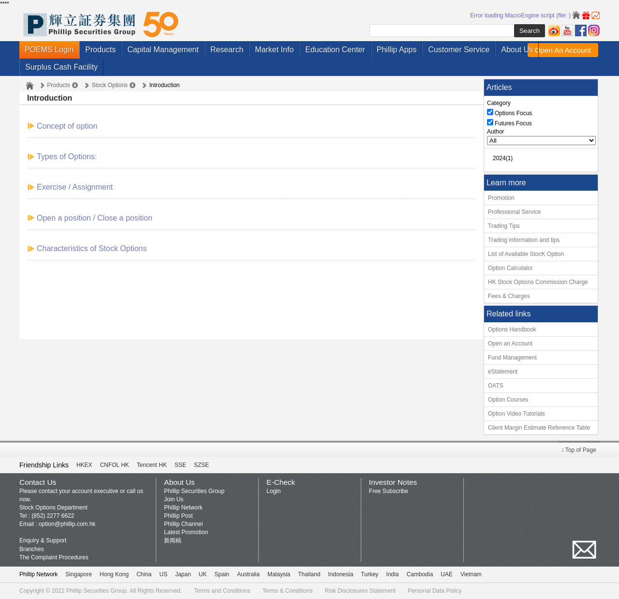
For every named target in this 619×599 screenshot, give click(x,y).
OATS (495, 385)
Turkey (369, 574)
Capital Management (163, 49)
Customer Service (458, 49)
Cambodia (420, 574)
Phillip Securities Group (194, 491)
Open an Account (510, 343)
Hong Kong (114, 574)
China (143, 574)
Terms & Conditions (287, 590)
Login (273, 491)
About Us (517, 49)
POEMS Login (49, 49)
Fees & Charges (509, 296)
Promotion (501, 198)
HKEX (84, 465)
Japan (183, 574)
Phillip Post (178, 515)
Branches (31, 549)
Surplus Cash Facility (61, 67)
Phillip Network (183, 507)
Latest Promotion (186, 532)
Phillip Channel (183, 524)
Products (100, 49)
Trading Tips (504, 226)
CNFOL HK (114, 465)
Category (499, 103)
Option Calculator (510, 268)
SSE (180, 465)
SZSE (201, 465)
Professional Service (514, 212)
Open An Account (563, 50)
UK (203, 574)
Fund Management (512, 357)
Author (495, 131)
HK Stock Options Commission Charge (538, 282)
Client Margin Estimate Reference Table (539, 427)
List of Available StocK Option (526, 254)
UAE (447, 574)
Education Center (335, 49)
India (392, 574)
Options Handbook (512, 329)
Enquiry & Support (42, 540)
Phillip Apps (397, 49)
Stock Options (109, 85)
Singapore (78, 574)
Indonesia (340, 574)
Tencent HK (152, 465)
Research (226, 49)
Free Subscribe (388, 491)
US (163, 574)
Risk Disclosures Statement (360, 590)
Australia (248, 574)
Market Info (274, 49)
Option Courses (508, 399)
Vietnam (471, 574)
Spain (222, 574)
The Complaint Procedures (53, 557)
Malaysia (278, 574)
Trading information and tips (524, 240)
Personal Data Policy (434, 590)
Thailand (309, 574)
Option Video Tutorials (516, 413)
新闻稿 (172, 540)
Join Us (173, 499)
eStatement (502, 371)
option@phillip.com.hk (67, 524)
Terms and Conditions (222, 590)
